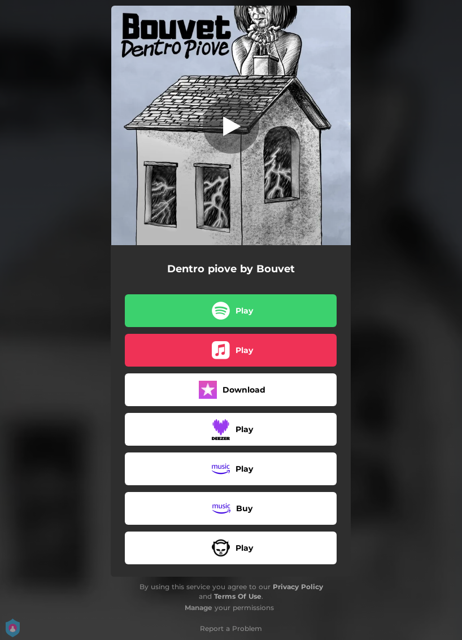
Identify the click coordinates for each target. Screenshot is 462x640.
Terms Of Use (237, 596)
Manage (198, 607)
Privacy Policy (298, 586)
